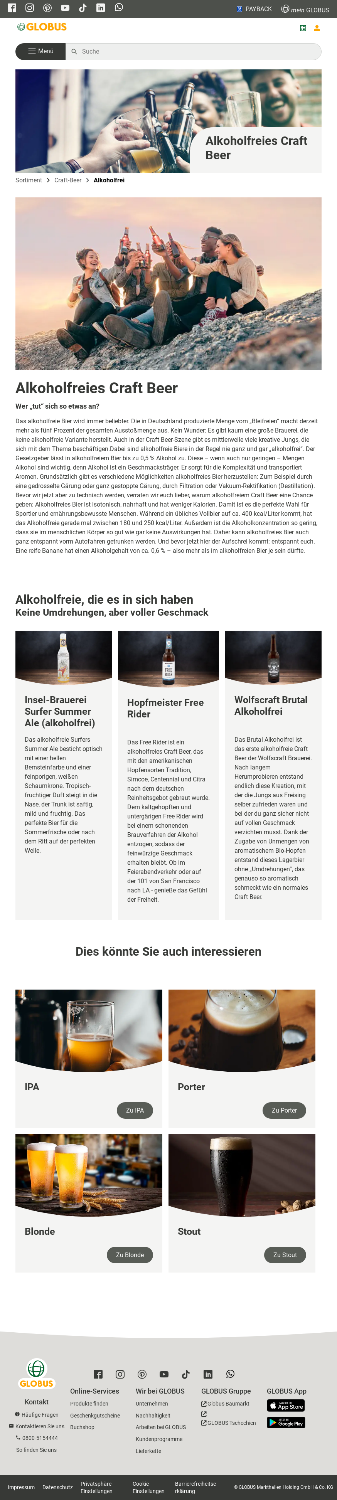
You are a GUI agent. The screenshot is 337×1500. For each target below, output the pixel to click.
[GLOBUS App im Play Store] (286, 1422)
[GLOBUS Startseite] (42, 28)
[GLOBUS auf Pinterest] (47, 8)
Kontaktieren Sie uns (39, 1426)
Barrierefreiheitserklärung (195, 1487)
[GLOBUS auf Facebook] (12, 8)
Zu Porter (284, 1110)
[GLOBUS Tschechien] (228, 1420)
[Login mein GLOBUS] (317, 28)
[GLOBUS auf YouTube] (65, 8)
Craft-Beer (67, 180)
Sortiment (28, 180)
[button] (40, 51)
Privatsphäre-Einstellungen (97, 1487)
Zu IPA (135, 1110)
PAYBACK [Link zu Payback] (253, 9)
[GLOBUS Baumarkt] (225, 1405)
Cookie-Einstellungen (149, 1487)
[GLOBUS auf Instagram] (29, 8)
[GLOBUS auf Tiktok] (83, 8)
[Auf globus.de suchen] (197, 52)
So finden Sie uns (36, 1450)
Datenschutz (57, 1487)
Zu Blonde (130, 1255)
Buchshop (82, 1427)
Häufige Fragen (40, 1415)
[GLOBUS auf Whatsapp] (119, 8)
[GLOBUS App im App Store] (289, 1406)
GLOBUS (305, 9)
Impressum (21, 1487)
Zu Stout (285, 1255)
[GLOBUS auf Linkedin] (100, 8)
